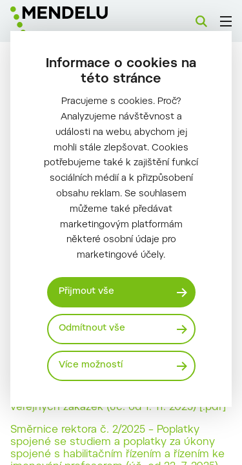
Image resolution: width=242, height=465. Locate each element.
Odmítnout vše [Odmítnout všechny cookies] (92, 328)
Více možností (91, 365)
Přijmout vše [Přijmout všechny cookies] (86, 291)
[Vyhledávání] (201, 21)
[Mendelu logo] (74, 21)
